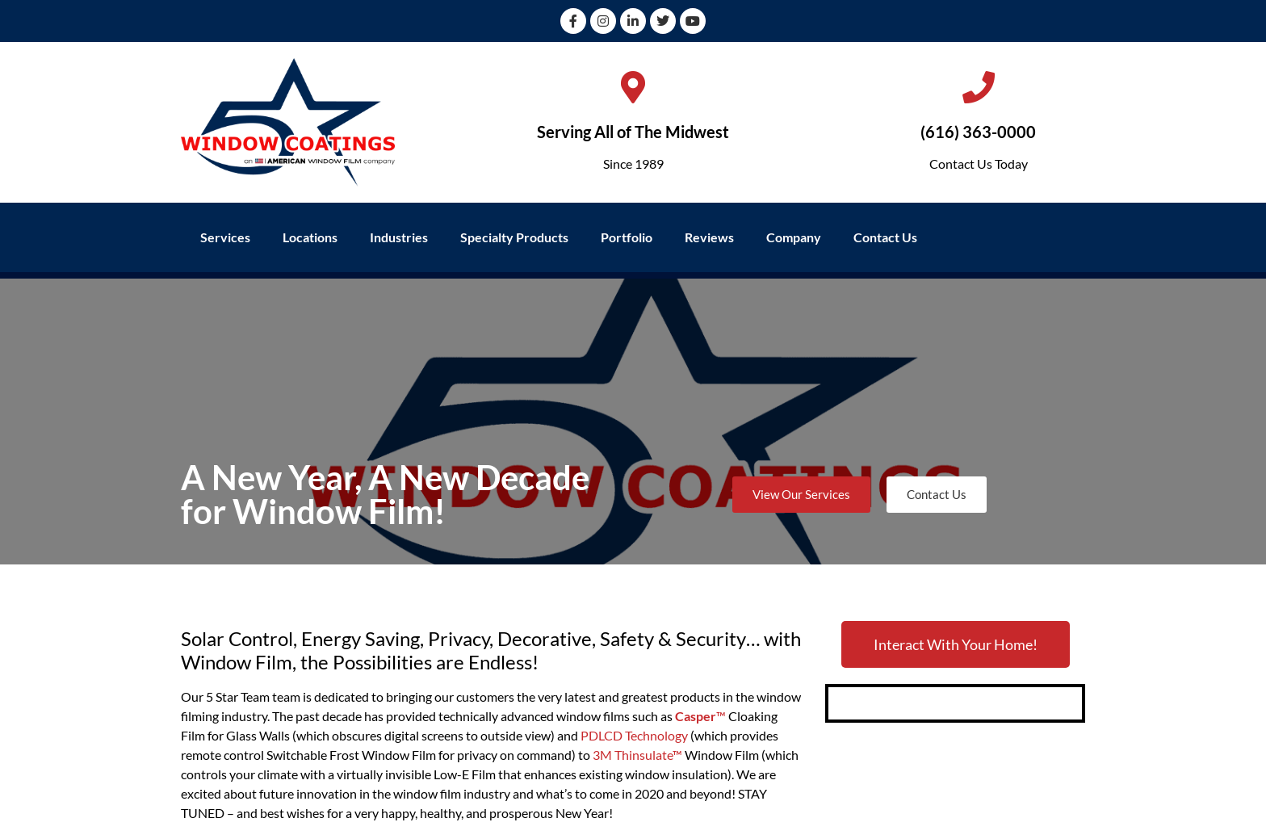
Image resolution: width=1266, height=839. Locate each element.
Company (793, 237)
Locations (310, 237)
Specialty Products (514, 237)
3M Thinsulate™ (637, 754)
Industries (399, 237)
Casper (695, 716)
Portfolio (626, 237)
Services (225, 237)
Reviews (709, 237)
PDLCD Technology (634, 735)
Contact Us (885, 237)
